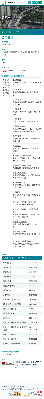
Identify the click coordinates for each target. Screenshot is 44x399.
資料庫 (8, 32)
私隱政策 (13, 386)
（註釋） (7, 67)
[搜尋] (33, 2)
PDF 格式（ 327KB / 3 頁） (17, 70)
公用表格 (17, 32)
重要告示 (5, 386)
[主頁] (2, 32)
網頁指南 (21, 386)
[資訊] (29, 2)
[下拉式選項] (40, 2)
